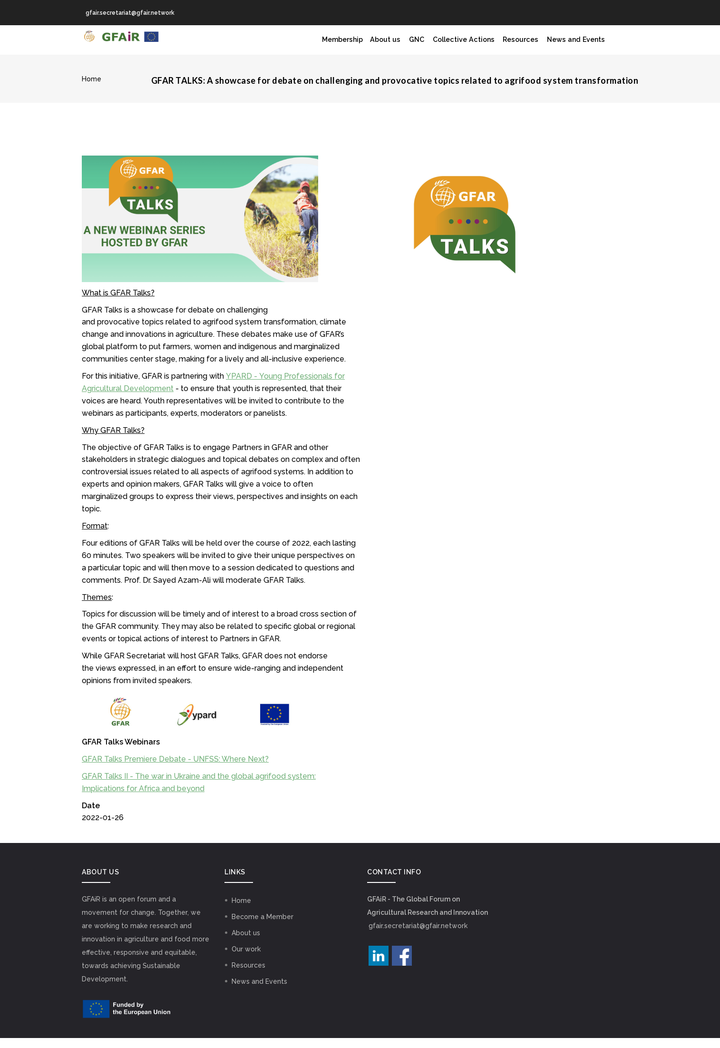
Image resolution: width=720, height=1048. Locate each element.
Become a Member (262, 926)
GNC (394, 45)
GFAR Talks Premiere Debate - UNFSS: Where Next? (175, 769)
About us (358, 45)
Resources (511, 45)
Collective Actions (447, 45)
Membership (308, 45)
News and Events (573, 45)
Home (91, 89)
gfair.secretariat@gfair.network (418, 936)
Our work (246, 959)
